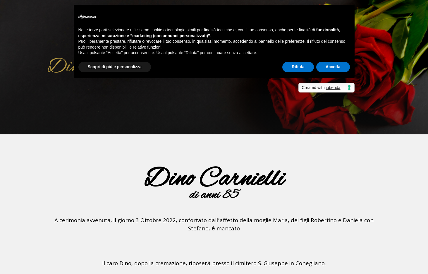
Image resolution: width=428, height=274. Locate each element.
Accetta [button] (333, 66)
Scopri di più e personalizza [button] (115, 66)
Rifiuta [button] (298, 66)
